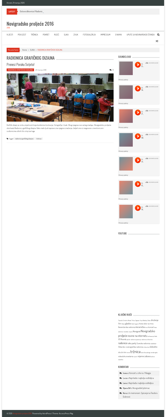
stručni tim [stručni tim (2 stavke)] (122, 352)
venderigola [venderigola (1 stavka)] (154, 352)
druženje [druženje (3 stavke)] (154, 320)
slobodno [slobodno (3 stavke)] (153, 346)
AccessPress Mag (66, 413)
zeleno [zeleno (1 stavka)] (153, 356)
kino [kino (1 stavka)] (146, 327)
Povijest (22, 34)
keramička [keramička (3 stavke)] (140, 327)
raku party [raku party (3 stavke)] (132, 343)
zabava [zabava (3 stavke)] (147, 356)
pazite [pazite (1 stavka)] (128, 339)
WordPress (47, 413)
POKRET (46, 34)
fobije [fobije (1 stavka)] (123, 324)
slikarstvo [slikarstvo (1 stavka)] (146, 347)
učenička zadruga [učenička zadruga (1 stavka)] (145, 352)
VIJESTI (10, 34)
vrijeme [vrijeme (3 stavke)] (141, 356)
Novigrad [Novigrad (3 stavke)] (136, 331)
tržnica (38, 139)
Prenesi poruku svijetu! (20, 64)
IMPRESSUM (105, 34)
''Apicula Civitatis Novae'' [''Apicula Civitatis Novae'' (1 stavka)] (125, 320)
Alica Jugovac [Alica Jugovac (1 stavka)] (135, 320)
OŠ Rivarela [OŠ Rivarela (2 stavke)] (122, 339)
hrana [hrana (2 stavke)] (141, 323)
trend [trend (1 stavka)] (128, 352)
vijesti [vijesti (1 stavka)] (135, 356)
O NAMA (118, 34)
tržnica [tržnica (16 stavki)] (135, 351)
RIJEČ (56, 34)
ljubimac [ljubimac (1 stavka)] (120, 332)
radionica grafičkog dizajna (24, 139)
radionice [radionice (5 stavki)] (122, 343)
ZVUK (75, 34)
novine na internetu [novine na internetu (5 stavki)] (137, 335)
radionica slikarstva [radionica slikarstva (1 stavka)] (146, 339)
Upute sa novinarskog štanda (141, 34)
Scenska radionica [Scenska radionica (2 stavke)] (143, 343)
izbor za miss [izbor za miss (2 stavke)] (148, 323)
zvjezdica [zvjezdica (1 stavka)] (120, 359)
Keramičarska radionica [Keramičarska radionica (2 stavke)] (126, 327)
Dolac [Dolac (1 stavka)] (149, 320)
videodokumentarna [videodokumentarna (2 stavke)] (125, 356)
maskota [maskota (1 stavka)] (125, 332)
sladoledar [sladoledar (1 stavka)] (153, 344)
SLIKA (66, 34)
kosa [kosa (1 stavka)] (155, 327)
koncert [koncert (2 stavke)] (151, 327)
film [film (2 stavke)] (119, 323)
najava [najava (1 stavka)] (131, 332)
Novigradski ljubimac (141, 388)
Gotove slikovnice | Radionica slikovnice (36, 11)
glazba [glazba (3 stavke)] (128, 323)
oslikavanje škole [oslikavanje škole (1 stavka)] (152, 336)
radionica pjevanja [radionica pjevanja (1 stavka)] (136, 339)
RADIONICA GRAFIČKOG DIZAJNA (20, 70)
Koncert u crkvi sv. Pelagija (140, 373)
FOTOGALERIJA (89, 34)
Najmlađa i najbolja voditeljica (141, 378)
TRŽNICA (34, 34)
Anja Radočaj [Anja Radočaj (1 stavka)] (143, 320)
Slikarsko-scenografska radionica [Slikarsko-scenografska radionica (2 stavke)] (130, 347)
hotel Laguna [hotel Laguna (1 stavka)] (135, 324)
